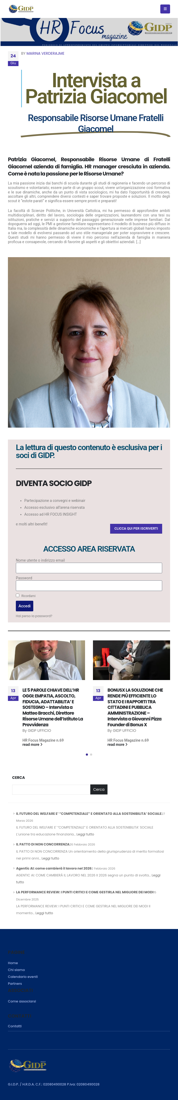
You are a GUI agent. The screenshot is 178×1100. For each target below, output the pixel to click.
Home (13, 963)
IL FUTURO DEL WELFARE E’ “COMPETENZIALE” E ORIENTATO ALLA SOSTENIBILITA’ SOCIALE (89, 813)
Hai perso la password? (34, 616)
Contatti (15, 1026)
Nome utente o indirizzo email (40, 560)
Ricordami (26, 596)
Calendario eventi (23, 976)
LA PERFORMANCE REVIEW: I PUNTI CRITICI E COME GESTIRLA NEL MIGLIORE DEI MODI (84, 892)
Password (24, 578)
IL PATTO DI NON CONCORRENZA (42, 844)
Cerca (18, 777)
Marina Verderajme (45, 53)
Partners (15, 983)
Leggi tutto (85, 834)
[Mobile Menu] (165, 8)
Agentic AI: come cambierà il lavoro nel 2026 (54, 868)
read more (32, 744)
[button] (136, 529)
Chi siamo (16, 970)
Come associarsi (22, 1001)
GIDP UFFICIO (39, 730)
